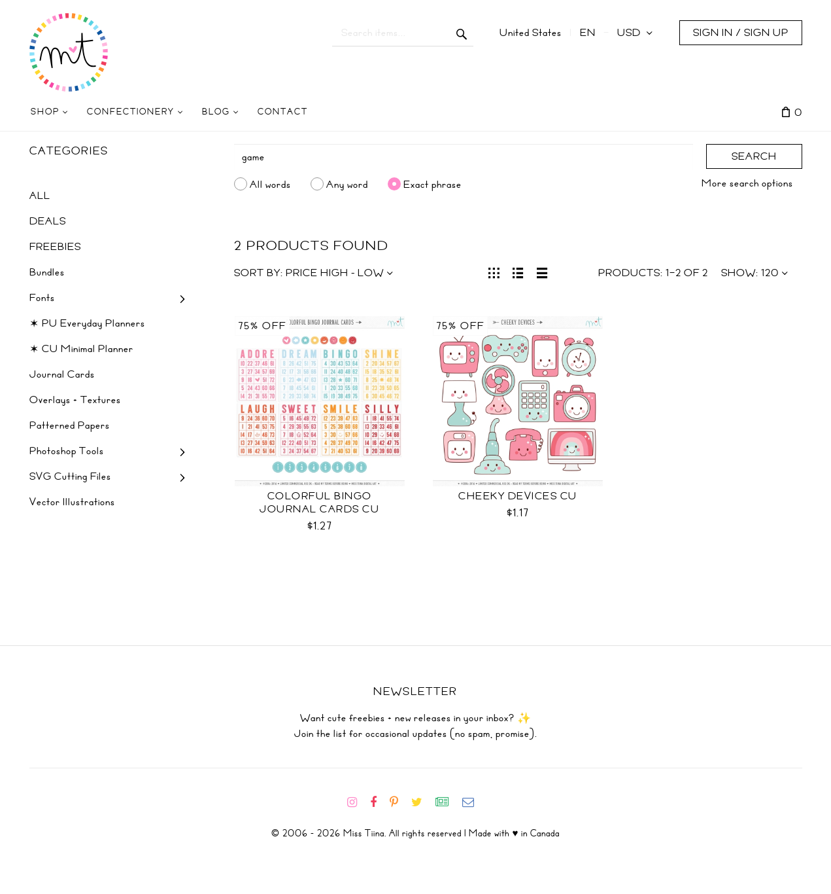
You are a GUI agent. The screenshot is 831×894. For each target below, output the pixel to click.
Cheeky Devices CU (517, 496)
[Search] (463, 157)
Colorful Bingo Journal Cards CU (319, 502)
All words (270, 184)
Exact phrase (432, 184)
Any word (347, 184)
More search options (747, 183)
